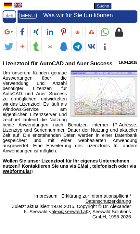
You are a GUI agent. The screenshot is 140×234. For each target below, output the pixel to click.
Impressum (45, 196)
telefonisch (104, 166)
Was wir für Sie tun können (78, 15)
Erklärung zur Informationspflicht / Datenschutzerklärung (96, 198)
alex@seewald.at (69, 211)
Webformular (17, 171)
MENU (28, 15)
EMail (83, 166)
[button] (8, 32)
